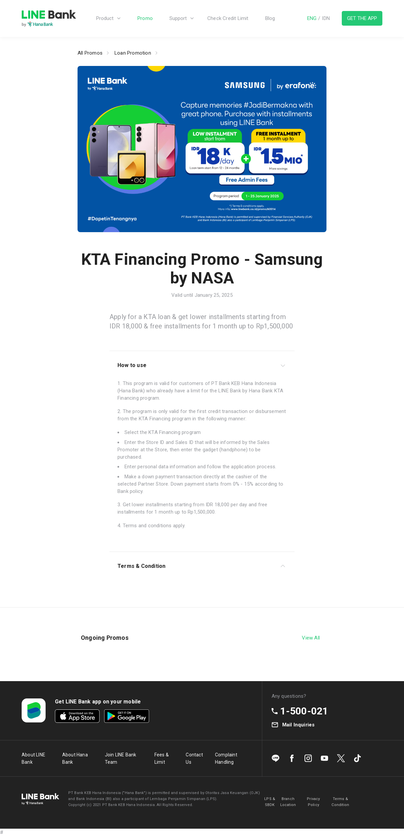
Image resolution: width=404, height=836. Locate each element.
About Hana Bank (75, 758)
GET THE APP (362, 19)
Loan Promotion (132, 53)
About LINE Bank (33, 758)
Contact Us (194, 758)
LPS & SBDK (269, 802)
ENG (312, 19)
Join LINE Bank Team (120, 758)
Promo (145, 19)
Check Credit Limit (228, 19)
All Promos (90, 53)
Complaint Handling (226, 758)
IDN (326, 19)
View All (311, 638)
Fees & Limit (161, 758)
